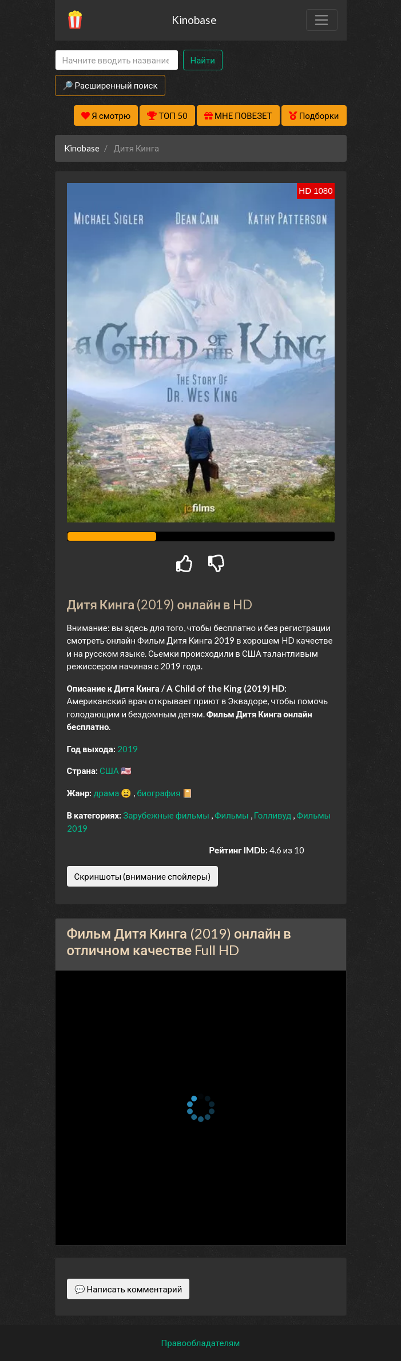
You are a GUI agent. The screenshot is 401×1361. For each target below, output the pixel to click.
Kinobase (194, 19)
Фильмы (233, 815)
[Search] (116, 60)
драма (107, 793)
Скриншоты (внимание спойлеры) (142, 876)
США (110, 770)
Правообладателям (200, 1343)
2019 (127, 749)
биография (159, 793)
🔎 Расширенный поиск (110, 85)
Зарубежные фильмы (167, 815)
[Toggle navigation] (321, 20)
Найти (202, 60)
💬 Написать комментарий (128, 1289)
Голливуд (273, 815)
